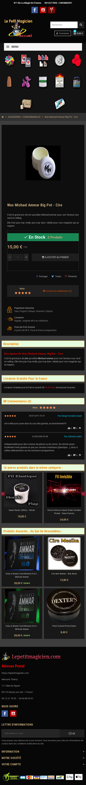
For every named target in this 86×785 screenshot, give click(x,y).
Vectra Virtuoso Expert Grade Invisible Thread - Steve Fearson (64, 511)
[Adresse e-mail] (31, 733)
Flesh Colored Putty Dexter (64, 626)
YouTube (43, 10)
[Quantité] (18, 257)
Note (22, 288)
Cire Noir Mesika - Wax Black (64, 574)
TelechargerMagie (51, 10)
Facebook (34, 10)
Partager (42, 276)
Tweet (56, 276)
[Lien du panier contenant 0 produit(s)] (78, 33)
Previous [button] (3, 494)
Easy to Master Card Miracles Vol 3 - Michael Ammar (22, 627)
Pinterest (71, 276)
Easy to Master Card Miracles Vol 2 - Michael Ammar (22, 575)
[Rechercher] (67, 24)
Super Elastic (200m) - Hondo (22, 510)
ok (72, 733)
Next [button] (83, 494)
